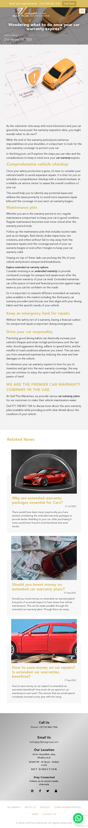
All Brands (14, 807)
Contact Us (49, 814)
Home (7, 35)
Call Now (69, 3)
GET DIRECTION (44, 769)
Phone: (44, 727)
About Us (30, 807)
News (14, 35)
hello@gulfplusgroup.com (44, 742)
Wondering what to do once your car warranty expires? (43, 35)
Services (45, 807)
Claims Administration (67, 807)
